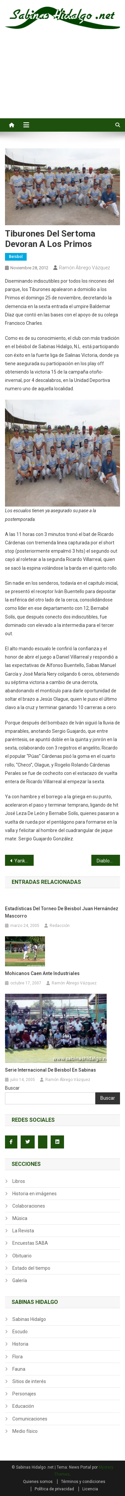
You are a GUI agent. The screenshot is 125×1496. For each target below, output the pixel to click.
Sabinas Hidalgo (29, 1319)
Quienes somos (38, 1481)
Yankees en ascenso (24, 860)
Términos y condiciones (83, 1481)
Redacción (60, 925)
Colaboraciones (28, 1206)
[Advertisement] (62, 81)
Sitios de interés (29, 1381)
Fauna (18, 1369)
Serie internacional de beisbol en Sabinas (50, 1070)
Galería (19, 1280)
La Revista (23, 1230)
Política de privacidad (54, 1489)
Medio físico (25, 1431)
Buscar (12, 1088)
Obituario (22, 1255)
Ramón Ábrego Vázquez (84, 267)
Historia (20, 1344)
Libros (18, 1181)
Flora (17, 1356)
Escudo (20, 1331)
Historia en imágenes (34, 1193)
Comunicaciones (29, 1418)
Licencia (90, 1489)
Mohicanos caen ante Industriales (42, 973)
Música (19, 1218)
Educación (23, 1406)
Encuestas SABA (30, 1243)
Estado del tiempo (31, 1268)
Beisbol (16, 256)
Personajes (24, 1393)
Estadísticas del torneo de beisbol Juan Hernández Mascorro (61, 912)
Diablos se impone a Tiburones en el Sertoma (108, 860)
